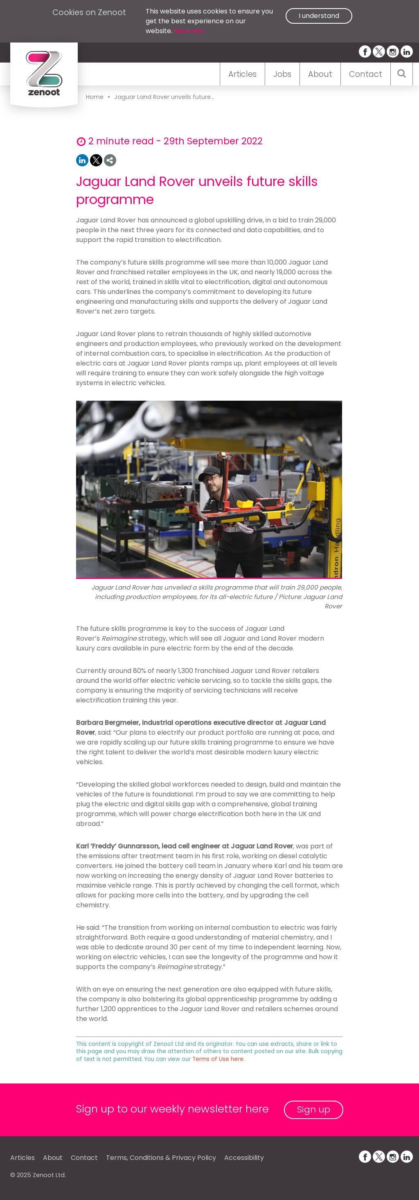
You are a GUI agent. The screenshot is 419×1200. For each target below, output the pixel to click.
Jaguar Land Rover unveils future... (164, 97)
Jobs (282, 74)
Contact (365, 74)
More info (189, 31)
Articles (242, 74)
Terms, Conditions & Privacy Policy (161, 1157)
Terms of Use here (217, 1059)
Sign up (313, 1109)
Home (95, 97)
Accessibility (244, 1157)
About (320, 74)
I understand (319, 15)
